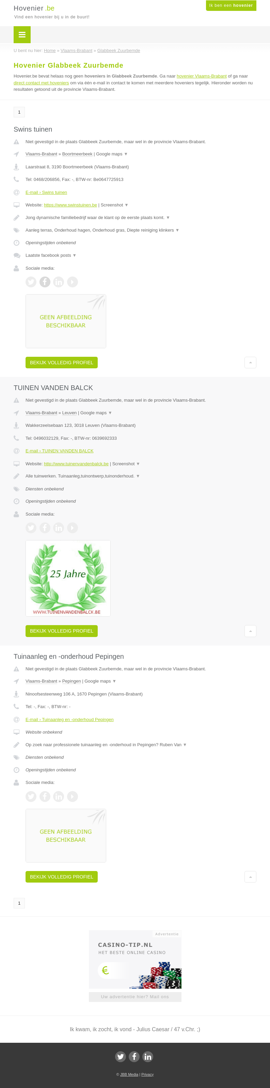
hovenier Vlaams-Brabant (202, 76)
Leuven (69, 412)
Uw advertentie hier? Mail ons (135, 996)
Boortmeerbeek (77, 153)
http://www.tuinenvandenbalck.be (76, 463)
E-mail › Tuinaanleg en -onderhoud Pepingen (70, 719)
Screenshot (115, 204)
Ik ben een (231, 5)
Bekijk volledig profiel (61, 362)
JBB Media (129, 1074)
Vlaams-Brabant (41, 153)
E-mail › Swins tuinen (46, 192)
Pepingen (71, 681)
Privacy (147, 1074)
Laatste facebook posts (51, 255)
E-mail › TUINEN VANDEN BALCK (60, 450)
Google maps (112, 153)
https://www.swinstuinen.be (70, 204)
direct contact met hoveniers (41, 82)
